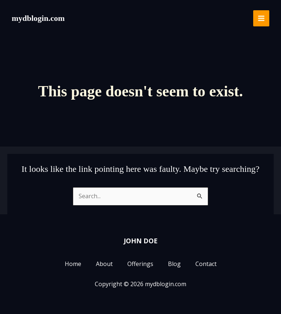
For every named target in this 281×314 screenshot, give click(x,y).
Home (73, 264)
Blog (174, 264)
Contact (206, 264)
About (104, 264)
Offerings (140, 264)
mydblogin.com (38, 18)
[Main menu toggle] (261, 18)
